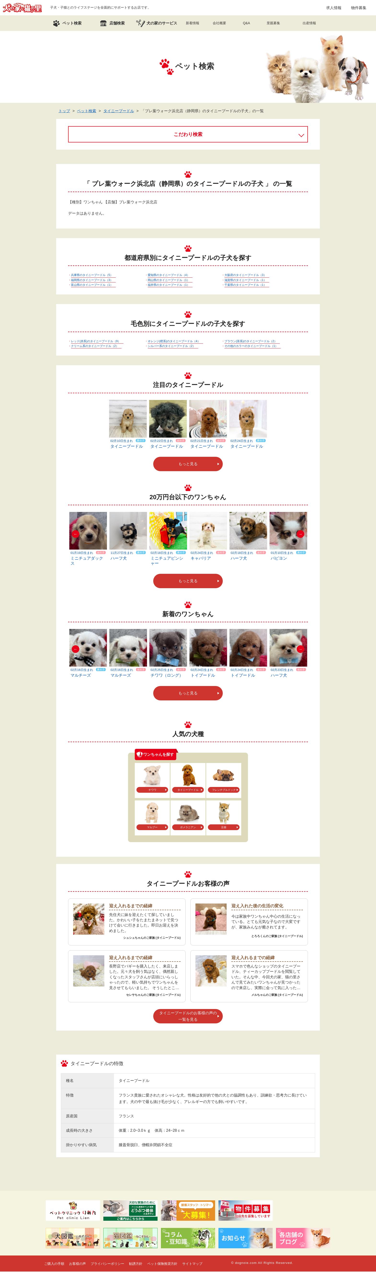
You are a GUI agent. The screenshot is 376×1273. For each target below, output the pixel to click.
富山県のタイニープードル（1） (92, 286)
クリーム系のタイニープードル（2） (95, 347)
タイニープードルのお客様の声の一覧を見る (188, 1017)
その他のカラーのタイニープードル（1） (251, 347)
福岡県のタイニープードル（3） (92, 281)
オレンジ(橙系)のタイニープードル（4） (174, 342)
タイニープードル (118, 112)
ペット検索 (86, 112)
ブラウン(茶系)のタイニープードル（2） (250, 342)
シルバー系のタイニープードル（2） (171, 347)
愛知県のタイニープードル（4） (169, 276)
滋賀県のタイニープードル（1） (245, 281)
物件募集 (358, 8)
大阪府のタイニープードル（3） (245, 276)
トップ (64, 112)
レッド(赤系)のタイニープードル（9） (96, 342)
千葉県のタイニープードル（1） (245, 286)
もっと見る (188, 465)
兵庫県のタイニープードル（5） (92, 276)
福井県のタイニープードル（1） (169, 286)
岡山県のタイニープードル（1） (169, 281)
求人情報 (333, 8)
